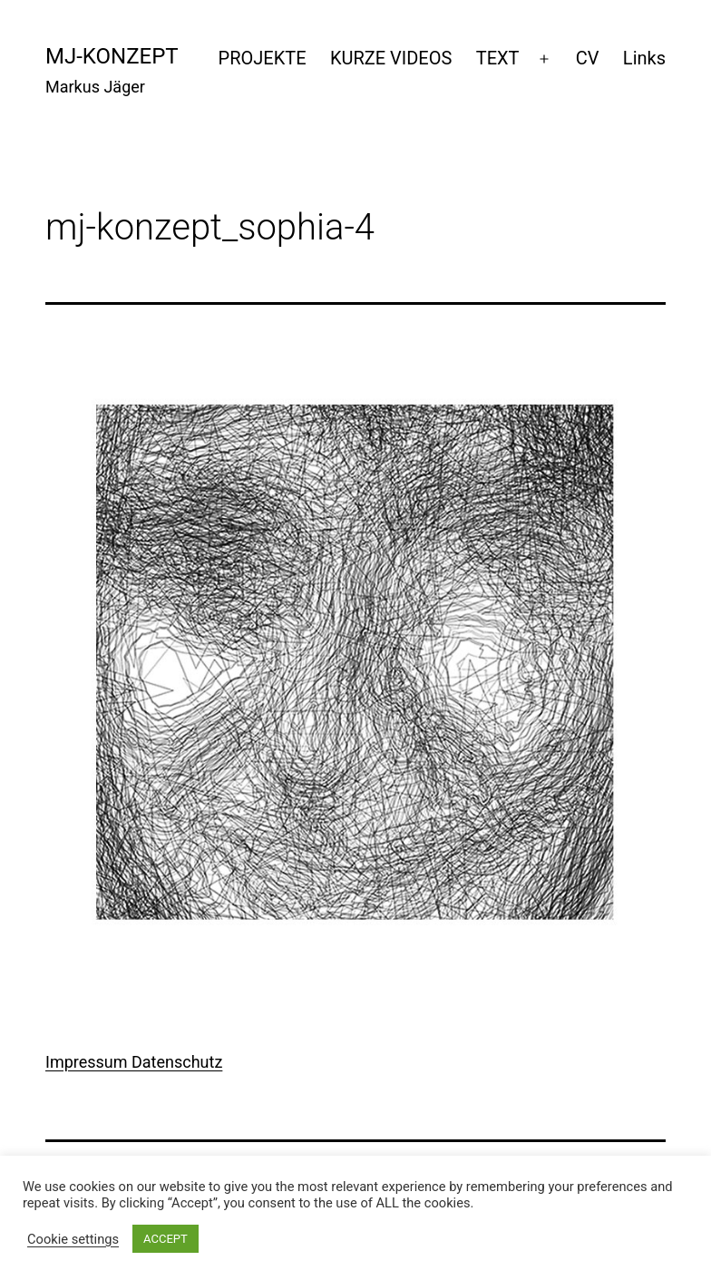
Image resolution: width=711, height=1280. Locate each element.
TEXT (498, 58)
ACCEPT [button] (165, 1239)
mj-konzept (112, 56)
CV (587, 58)
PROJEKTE (263, 58)
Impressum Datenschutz (133, 1061)
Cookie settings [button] (73, 1239)
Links (644, 58)
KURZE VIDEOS (391, 58)
